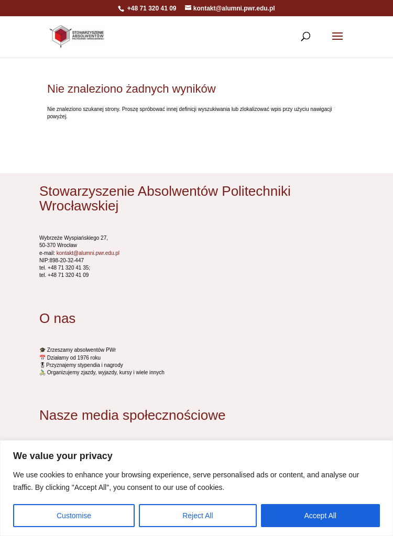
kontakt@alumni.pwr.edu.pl (88, 253)
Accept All (320, 515)
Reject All (197, 515)
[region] (196, 488)
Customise (74, 515)
